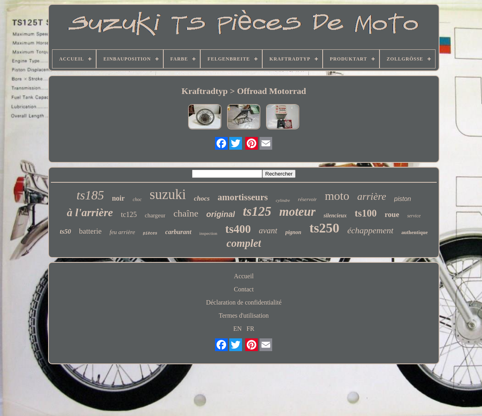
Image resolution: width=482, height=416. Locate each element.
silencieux (334, 216)
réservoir (307, 199)
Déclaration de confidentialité (243, 302)
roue (392, 214)
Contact (244, 289)
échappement (370, 230)
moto (337, 195)
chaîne (185, 213)
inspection (208, 233)
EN (237, 328)
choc (137, 199)
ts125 (257, 211)
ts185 (90, 195)
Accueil (244, 276)
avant (268, 230)
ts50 (65, 231)
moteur (297, 212)
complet (243, 243)
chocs (202, 198)
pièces (150, 233)
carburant (178, 232)
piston (402, 198)
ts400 (238, 229)
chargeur (155, 215)
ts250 (324, 228)
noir (118, 198)
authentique (414, 232)
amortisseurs (243, 197)
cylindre (283, 200)
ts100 (365, 213)
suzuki (168, 194)
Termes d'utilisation (244, 315)
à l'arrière (90, 212)
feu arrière (122, 232)
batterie (90, 231)
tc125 (129, 215)
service (414, 216)
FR (250, 328)
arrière (371, 196)
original (220, 214)
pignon (293, 232)
